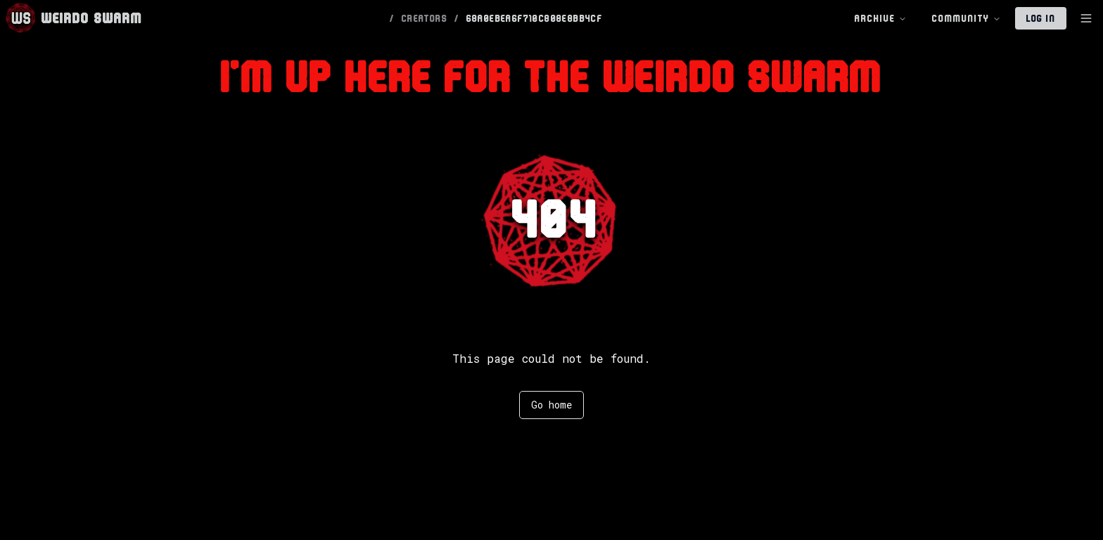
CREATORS (424, 18)
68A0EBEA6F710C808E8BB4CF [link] (534, 18)
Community (966, 18)
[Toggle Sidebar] (1086, 18)
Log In (1040, 18)
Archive (881, 18)
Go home (551, 404)
